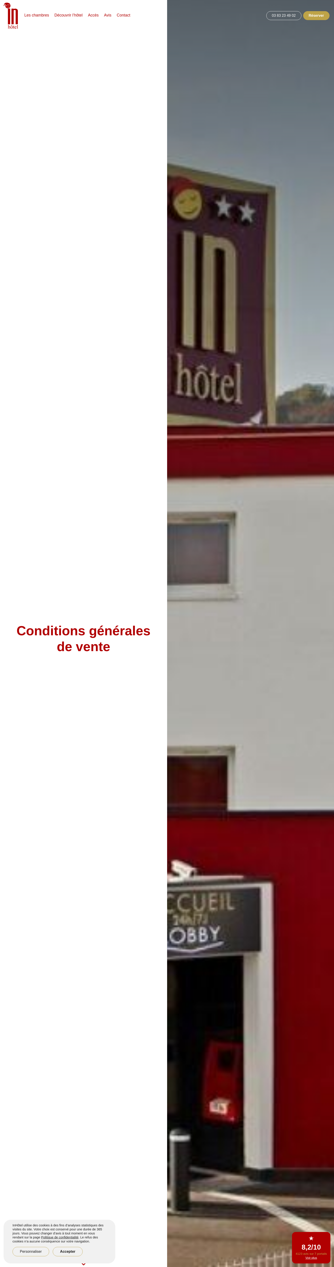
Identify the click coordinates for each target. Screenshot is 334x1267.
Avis (107, 15)
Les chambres (36, 15)
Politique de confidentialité (59, 1237)
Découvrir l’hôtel (69, 15)
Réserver (316, 15)
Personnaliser (31, 1251)
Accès (93, 15)
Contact (123, 15)
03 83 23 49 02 (284, 15)
